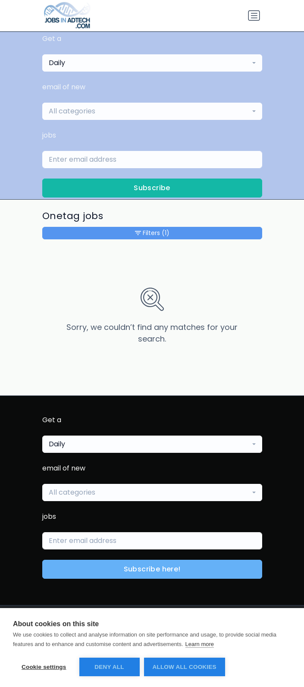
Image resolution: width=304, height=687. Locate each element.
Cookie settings (44, 667)
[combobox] (152, 63)
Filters (152, 233)
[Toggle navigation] (254, 15)
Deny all (109, 667)
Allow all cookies (184, 667)
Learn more (199, 644)
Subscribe (152, 188)
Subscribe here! (152, 569)
